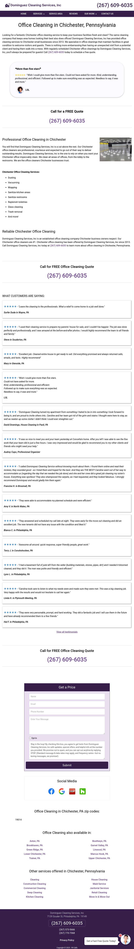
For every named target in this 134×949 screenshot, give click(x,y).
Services (39, 15)
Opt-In (34, 738)
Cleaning (34, 879)
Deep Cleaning (34, 892)
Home (23, 14)
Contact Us (107, 14)
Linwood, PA (99, 849)
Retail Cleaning (99, 892)
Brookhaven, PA (35, 845)
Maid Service (99, 884)
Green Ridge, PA (35, 849)
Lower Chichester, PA (34, 854)
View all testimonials (67, 632)
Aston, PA (34, 841)
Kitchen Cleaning (34, 896)
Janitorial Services (99, 888)
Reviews (73, 14)
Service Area (55, 14)
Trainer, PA (34, 858)
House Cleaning (99, 879)
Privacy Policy (67, 940)
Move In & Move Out (99, 896)
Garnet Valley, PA (99, 845)
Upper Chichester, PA (99, 858)
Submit (66, 765)
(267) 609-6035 (115, 5)
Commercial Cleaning (34, 888)
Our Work (90, 15)
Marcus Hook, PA (99, 854)
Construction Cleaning (34, 884)
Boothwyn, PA (99, 841)
